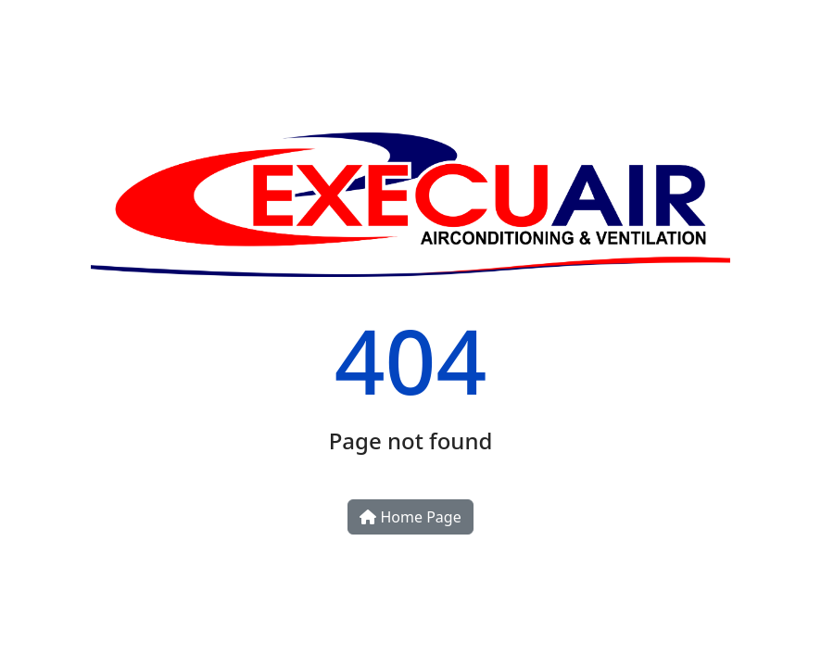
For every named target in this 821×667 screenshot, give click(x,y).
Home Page (410, 517)
